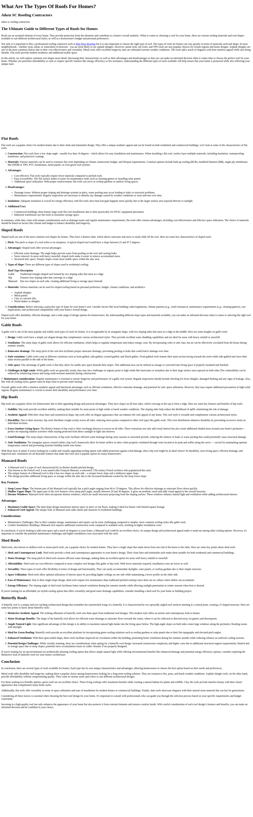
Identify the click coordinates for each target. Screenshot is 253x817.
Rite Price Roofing (85, 44)
